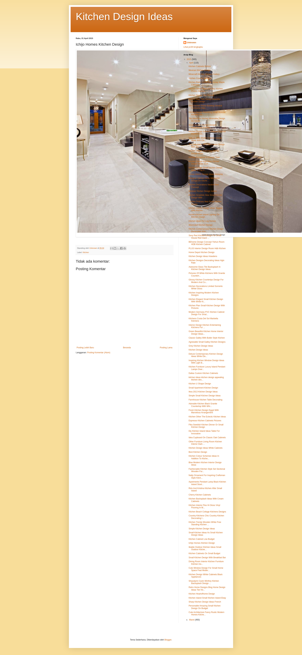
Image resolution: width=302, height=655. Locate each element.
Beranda (127, 347)
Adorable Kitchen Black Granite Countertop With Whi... (203, 404)
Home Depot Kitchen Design (201, 252)
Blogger (168, 640)
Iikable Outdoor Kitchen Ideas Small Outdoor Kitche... (205, 548)
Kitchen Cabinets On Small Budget (204, 553)
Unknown (191, 42)
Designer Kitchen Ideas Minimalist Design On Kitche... (204, 179)
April (191, 63)
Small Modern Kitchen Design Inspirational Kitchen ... (202, 126)
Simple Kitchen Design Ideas (202, 528)
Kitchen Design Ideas (124, 16)
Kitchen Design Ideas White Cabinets (205, 448)
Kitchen (86, 252)
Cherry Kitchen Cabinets (200, 495)
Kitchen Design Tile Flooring (201, 95)
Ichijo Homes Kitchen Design (202, 543)
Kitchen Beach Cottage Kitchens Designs (207, 512)
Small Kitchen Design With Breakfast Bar (207, 557)
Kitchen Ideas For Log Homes (202, 221)
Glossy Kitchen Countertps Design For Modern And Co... (206, 281)
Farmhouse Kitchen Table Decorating (205, 400)
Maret (192, 620)
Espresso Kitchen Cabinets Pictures (205, 420)
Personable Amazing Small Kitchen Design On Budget (205, 607)
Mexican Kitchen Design (200, 70)
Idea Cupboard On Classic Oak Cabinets (207, 437)
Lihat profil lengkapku (193, 47)
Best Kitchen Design (198, 452)
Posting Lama (166, 347)
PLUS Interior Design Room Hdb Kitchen (207, 248)
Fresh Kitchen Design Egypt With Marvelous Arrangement (204, 411)
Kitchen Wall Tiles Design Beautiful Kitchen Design (204, 100)
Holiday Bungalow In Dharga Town (204, 157)
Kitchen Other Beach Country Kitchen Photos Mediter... (206, 90)
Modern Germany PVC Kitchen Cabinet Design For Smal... (206, 313)
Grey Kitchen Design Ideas (201, 346)
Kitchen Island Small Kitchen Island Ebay (207, 598)
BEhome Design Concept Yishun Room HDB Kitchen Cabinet (206, 243)
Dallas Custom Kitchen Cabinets (203, 373)
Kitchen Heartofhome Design (202, 594)
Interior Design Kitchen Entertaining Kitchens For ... (205, 326)
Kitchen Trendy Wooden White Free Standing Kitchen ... (205, 523)
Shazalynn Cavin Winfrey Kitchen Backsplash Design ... (204, 582)
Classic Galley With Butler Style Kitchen (207, 338)
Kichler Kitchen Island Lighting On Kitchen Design (204, 215)
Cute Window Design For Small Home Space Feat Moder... (206, 569)
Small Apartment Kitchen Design (203, 388)
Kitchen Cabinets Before (200, 66)
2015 (189, 59)
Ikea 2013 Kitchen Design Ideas (203, 392)
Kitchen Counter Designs (200, 78)
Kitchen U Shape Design (200, 383)
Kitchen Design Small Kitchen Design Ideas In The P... (205, 169)
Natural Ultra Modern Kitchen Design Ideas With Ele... (205, 139)
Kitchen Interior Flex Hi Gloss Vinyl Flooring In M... (204, 506)
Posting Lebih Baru (85, 347)
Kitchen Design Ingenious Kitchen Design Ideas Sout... (204, 162)
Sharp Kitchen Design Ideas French (205, 602)
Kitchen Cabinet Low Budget (201, 539)
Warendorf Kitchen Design (201, 225)
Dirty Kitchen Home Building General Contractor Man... (205, 106)
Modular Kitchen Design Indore (203, 191)
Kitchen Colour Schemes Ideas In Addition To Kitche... (204, 457)
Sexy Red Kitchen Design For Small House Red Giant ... (205, 236)
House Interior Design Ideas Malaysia (206, 174)
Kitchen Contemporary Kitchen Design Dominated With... (206, 230)
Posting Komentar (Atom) (98, 352)
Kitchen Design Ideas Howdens (203, 256)
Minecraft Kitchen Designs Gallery (204, 74)
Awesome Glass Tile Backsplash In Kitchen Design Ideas (205, 268)
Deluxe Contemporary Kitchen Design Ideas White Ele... (206, 355)
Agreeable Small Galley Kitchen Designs (207, 342)
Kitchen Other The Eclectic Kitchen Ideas (207, 416)
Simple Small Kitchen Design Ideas (205, 395)
